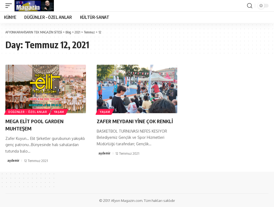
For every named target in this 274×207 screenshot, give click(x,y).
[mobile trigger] (10, 5)
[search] (249, 5)
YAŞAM (60, 111)
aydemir (13, 160)
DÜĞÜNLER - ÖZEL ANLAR (28, 111)
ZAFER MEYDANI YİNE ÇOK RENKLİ (137, 121)
